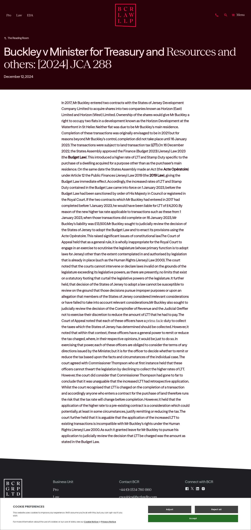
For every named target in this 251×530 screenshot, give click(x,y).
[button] (238, 15)
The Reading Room (18, 38)
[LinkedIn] (197, 489)
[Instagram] (203, 489)
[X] (192, 489)
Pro (55, 490)
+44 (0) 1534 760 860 (135, 490)
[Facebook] (187, 489)
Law (56, 497)
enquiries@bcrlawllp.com (138, 497)
